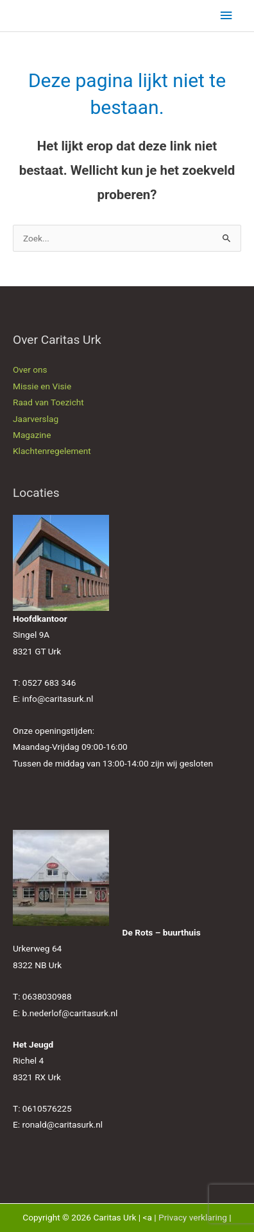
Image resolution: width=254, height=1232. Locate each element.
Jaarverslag (35, 419)
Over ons (30, 369)
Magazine (32, 435)
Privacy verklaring (192, 1217)
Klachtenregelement (52, 451)
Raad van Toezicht (48, 402)
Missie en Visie (42, 386)
